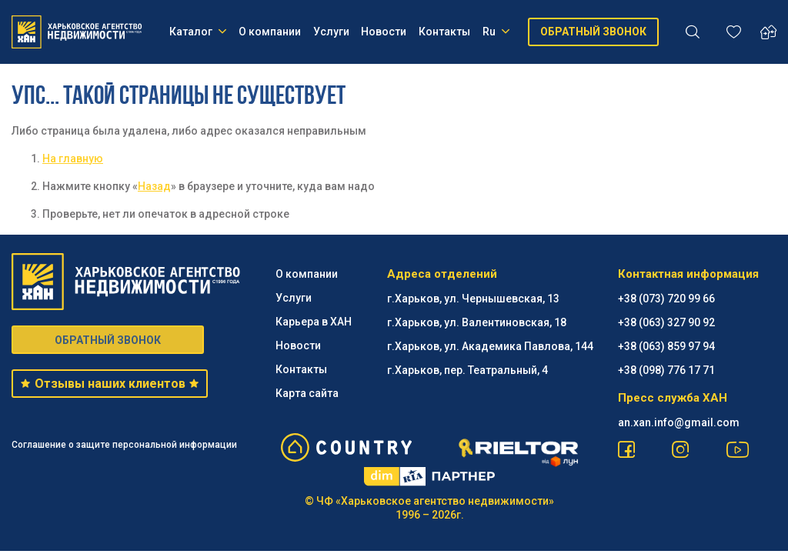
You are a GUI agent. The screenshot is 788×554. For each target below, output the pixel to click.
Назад (154, 186)
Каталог (197, 31)
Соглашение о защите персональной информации (124, 444)
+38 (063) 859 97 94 (666, 346)
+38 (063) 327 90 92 (666, 322)
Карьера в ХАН (313, 321)
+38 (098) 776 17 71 (666, 370)
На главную (72, 158)
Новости (383, 31)
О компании (270, 31)
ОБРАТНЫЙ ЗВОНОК (593, 31)
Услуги (331, 31)
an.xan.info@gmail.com (679, 422)
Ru (495, 31)
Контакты (444, 31)
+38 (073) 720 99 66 (666, 298)
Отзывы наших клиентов (110, 383)
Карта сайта (307, 393)
